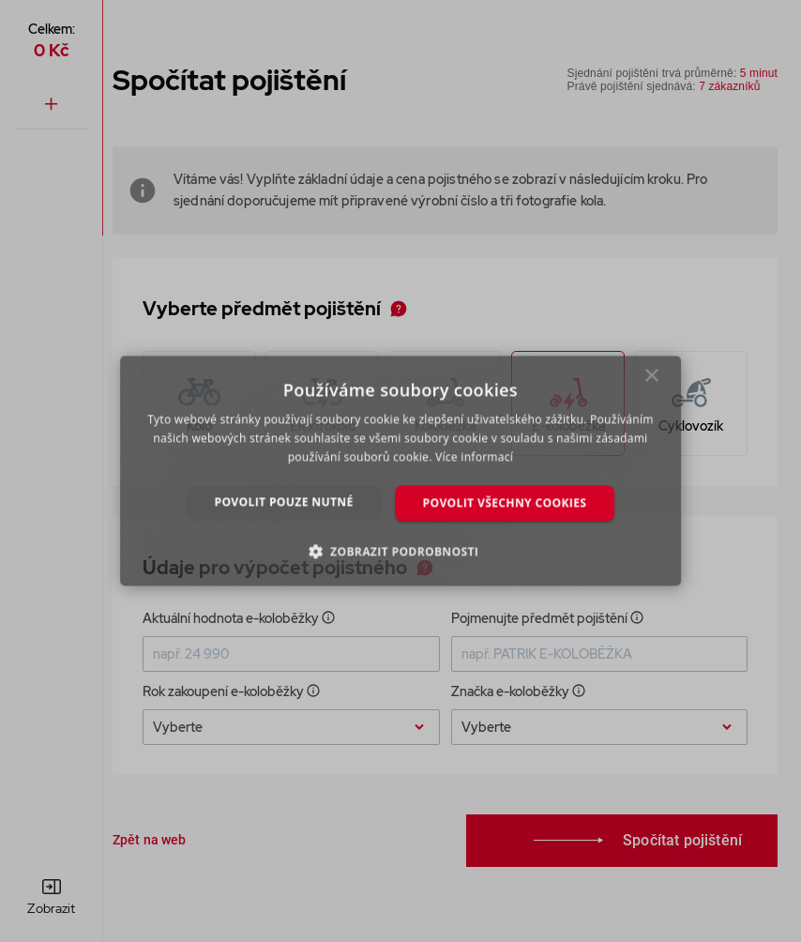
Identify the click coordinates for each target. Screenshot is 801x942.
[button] (401, 551)
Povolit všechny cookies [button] (505, 502)
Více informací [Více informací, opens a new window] (474, 456)
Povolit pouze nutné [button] (284, 501)
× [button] (652, 380)
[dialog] (400, 470)
